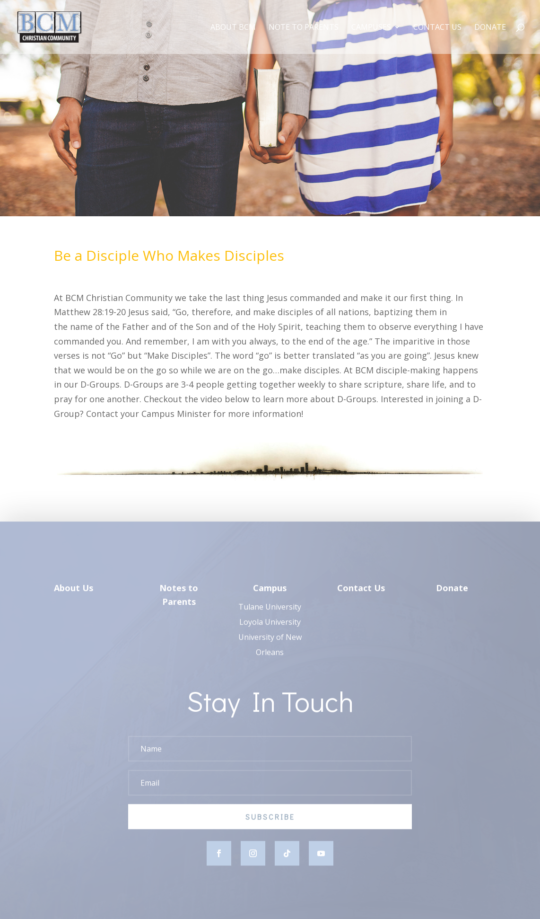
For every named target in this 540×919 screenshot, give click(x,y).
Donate (490, 28)
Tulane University (269, 612)
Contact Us (437, 28)
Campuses (371, 28)
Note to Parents (304, 28)
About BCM (233, 28)
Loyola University (270, 627)
